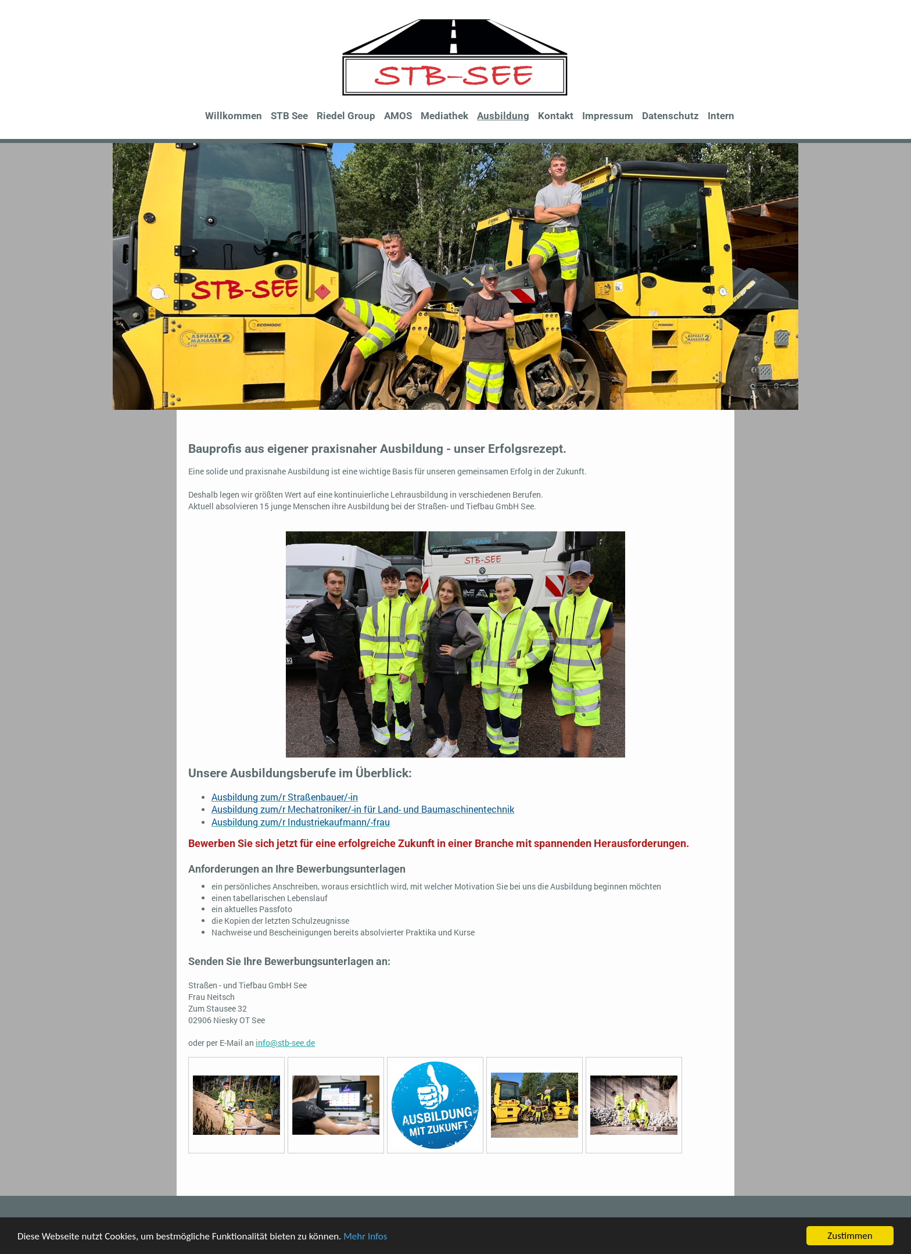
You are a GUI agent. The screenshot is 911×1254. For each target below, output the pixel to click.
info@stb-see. (281, 1042)
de (310, 1042)
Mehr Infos (365, 1237)
